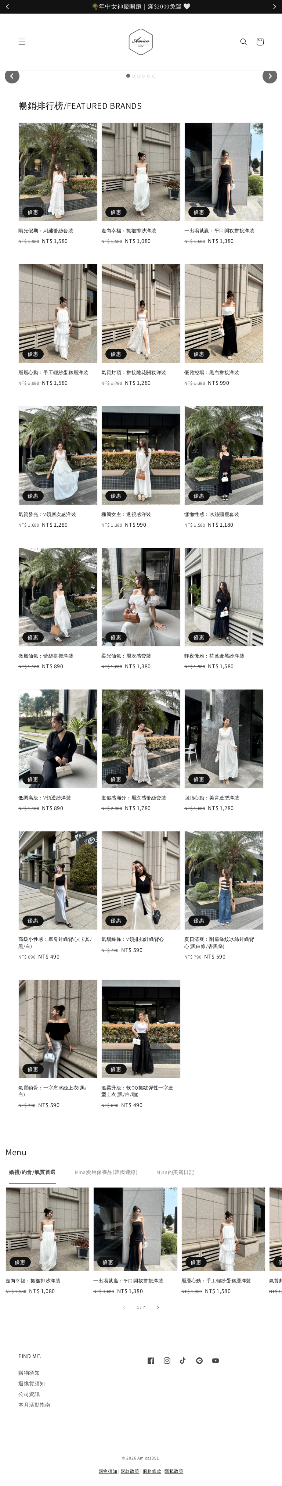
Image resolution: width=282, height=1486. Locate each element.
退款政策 (130, 1471)
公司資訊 (29, 1394)
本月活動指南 (34, 1404)
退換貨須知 (31, 1383)
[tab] (128, 76)
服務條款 (152, 1471)
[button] (22, 42)
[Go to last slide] (12, 76)
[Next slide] (270, 76)
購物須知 (29, 1372)
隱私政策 (173, 1471)
